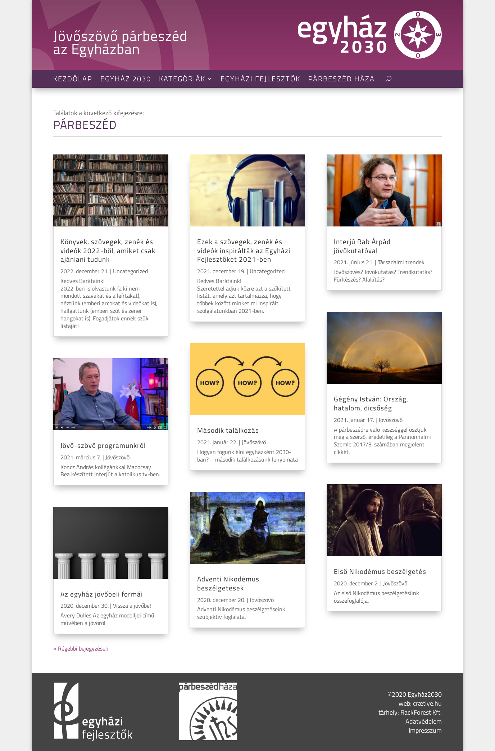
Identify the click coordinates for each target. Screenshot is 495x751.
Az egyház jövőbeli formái (101, 594)
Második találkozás (228, 430)
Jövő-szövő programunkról (103, 445)
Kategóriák (182, 80)
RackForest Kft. (421, 712)
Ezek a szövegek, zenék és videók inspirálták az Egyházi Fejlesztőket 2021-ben (243, 250)
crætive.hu (427, 703)
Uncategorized (130, 271)
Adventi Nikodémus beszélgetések (228, 583)
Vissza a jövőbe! (132, 605)
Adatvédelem (423, 721)
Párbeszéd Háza (341, 80)
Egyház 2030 (125, 80)
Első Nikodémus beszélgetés (380, 571)
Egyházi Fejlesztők (260, 80)
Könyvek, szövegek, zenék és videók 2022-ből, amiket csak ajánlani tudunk (107, 250)
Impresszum (425, 730)
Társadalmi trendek (401, 262)
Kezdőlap (72, 80)
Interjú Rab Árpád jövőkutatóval (362, 246)
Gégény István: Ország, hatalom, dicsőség (371, 403)
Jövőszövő (117, 457)
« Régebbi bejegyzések (80, 648)
